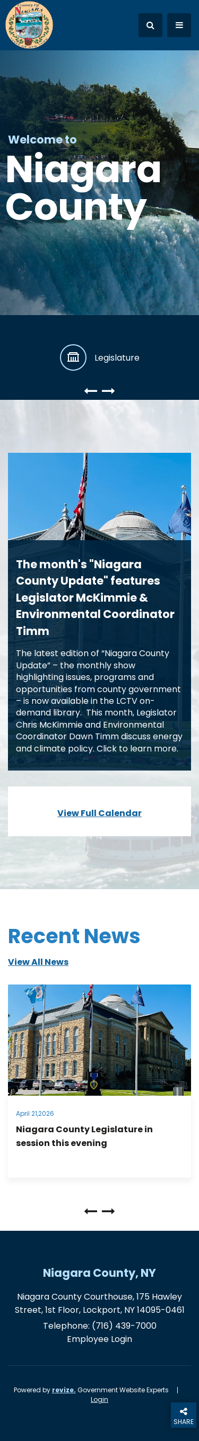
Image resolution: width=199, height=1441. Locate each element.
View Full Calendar (99, 813)
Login (99, 1399)
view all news (38, 962)
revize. (64, 1389)
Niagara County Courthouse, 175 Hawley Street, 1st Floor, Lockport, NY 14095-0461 (100, 1303)
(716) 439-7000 (124, 1326)
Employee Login (99, 1339)
